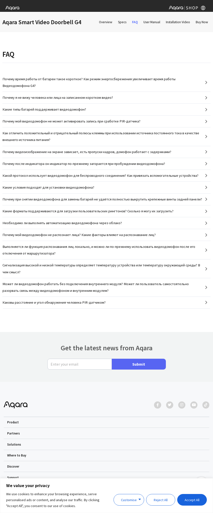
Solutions (14, 444)
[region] (106, 495)
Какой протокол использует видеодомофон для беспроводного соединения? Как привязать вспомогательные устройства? (100, 177)
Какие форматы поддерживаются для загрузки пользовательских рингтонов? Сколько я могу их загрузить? (88, 213)
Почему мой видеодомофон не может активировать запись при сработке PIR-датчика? (71, 123)
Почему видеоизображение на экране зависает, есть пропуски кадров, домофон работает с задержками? (86, 154)
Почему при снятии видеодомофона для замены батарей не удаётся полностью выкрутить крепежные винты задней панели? (102, 201)
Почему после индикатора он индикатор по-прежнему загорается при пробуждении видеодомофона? (83, 165)
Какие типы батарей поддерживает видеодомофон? (44, 111)
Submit (138, 364)
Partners (13, 433)
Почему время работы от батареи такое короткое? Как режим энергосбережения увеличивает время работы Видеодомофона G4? (88, 84)
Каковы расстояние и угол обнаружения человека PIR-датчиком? (54, 304)
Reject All (161, 500)
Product (13, 422)
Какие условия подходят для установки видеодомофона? (48, 189)
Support (13, 477)
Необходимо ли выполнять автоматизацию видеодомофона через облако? (62, 225)
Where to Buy (16, 455)
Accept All (192, 500)
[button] (107, 422)
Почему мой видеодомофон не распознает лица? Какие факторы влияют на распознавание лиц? (79, 237)
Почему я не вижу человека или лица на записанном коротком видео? (57, 99)
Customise (129, 500)
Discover (13, 466)
